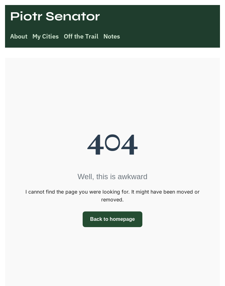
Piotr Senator (55, 16)
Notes (111, 36)
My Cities (45, 36)
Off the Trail (81, 36)
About (18, 36)
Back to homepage (112, 219)
